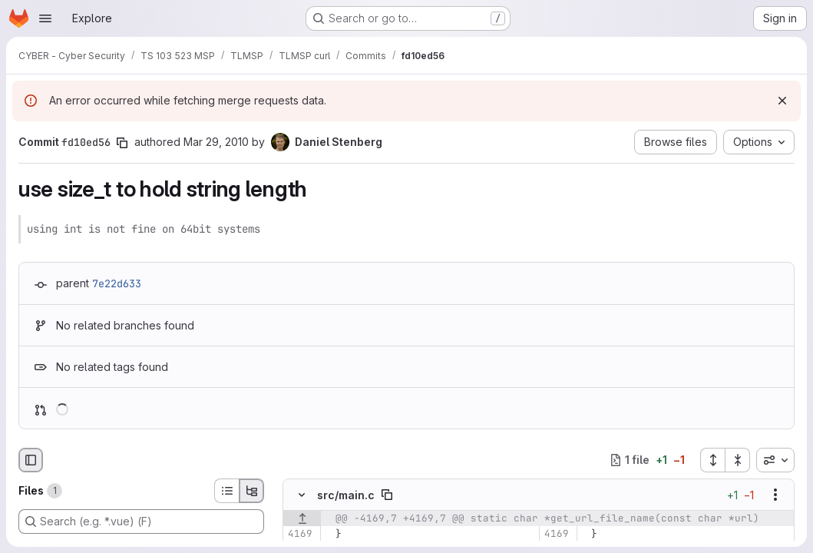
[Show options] (775, 494)
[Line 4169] (299, 533)
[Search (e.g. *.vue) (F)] (141, 521)
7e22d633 (116, 283)
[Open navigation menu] (45, 18)
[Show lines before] (302, 518)
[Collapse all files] (737, 460)
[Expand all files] (712, 460)
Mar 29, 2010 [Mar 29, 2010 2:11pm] (216, 141)
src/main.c (346, 495)
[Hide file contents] (301, 494)
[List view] (226, 490)
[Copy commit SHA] (122, 143)
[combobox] (775, 460)
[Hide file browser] (30, 460)
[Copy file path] (387, 494)
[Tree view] (252, 490)
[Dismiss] (782, 100)
